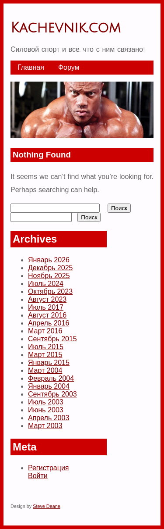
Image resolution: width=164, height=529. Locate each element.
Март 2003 (45, 425)
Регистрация (48, 468)
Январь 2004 (49, 386)
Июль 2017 (45, 307)
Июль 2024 (45, 283)
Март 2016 (45, 331)
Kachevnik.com (65, 28)
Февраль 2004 (51, 378)
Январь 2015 (49, 362)
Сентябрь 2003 (52, 394)
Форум (69, 67)
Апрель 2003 (48, 418)
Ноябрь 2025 (49, 275)
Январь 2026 (49, 260)
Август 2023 (47, 299)
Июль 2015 (45, 346)
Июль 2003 (45, 402)
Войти (38, 475)
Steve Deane (46, 506)
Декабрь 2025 (50, 268)
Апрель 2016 (48, 323)
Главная (30, 67)
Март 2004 (45, 370)
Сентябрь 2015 (52, 339)
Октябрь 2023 (50, 291)
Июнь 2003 (45, 410)
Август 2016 (47, 315)
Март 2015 (45, 354)
